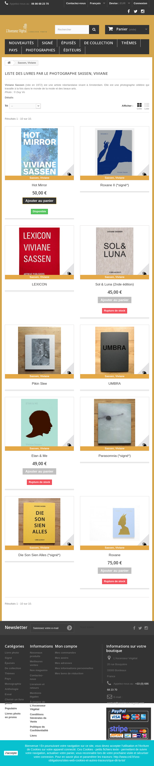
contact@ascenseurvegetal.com (125, 703)
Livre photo (12, 652)
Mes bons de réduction (69, 673)
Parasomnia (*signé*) (114, 456)
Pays (13, 50)
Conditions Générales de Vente (38, 718)
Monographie (13, 683)
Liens (33, 735)
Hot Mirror (39, 185)
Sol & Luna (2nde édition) (114, 284)
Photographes (40, 50)
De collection (98, 42)
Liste (146, 106)
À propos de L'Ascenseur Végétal (38, 705)
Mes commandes (65, 652)
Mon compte (66, 646)
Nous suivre (118, 10)
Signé (47, 42)
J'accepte (11, 753)
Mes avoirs (61, 657)
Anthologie (11, 689)
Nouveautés (21, 42)
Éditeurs (72, 50)
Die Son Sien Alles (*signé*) (39, 555)
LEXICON (39, 284)
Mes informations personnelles (74, 668)
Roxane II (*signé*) (114, 185)
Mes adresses (63, 663)
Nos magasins (39, 670)
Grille (139, 106)
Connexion (140, 3)
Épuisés (68, 42)
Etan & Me (39, 456)
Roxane (115, 555)
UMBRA (114, 384)
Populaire (11, 708)
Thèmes (128, 42)
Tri (6, 105)
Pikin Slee (39, 384)
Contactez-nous (76, 3)
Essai (8, 694)
